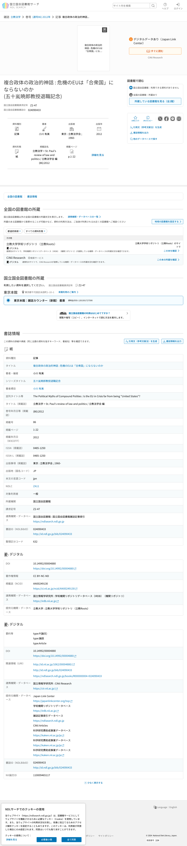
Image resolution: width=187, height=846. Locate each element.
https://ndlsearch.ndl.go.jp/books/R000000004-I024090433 (67, 676)
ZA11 (36, 486)
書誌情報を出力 (139, 132)
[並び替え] (14, 231)
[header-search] (134, 5)
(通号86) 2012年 (41, 17)
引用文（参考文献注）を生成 (146, 127)
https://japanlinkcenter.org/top (53, 701)
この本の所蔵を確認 (168, 260)
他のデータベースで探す (143, 139)
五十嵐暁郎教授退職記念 (47, 381)
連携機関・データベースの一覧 (85, 217)
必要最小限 (46, 839)
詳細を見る (98, 155)
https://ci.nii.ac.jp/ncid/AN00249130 (55, 588)
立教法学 (16, 17)
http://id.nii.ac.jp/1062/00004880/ (54, 664)
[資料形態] (35, 231)
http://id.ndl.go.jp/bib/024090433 (52, 534)
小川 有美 (38, 388)
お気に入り (135, 119)
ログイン (178, 6)
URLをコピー (148, 119)
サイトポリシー (106, 835)
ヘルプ (165, 6)
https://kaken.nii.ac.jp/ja (49, 735)
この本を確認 (172, 251)
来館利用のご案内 (68, 292)
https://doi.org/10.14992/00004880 (55, 568)
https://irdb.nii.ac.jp (46, 601)
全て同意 (71, 839)
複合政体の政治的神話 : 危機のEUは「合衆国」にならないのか (68, 365)
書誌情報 (32, 196)
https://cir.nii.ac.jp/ (45, 688)
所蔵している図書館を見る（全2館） (155, 101)
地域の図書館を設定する (168, 221)
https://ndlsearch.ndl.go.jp (48, 521)
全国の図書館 (14, 196)
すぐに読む (154, 51)
